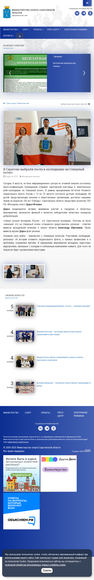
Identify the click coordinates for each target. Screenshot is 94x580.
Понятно (47, 570)
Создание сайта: (78, 451)
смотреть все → (9, 48)
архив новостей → (12, 297)
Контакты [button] (8, 36)
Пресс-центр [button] (54, 29)
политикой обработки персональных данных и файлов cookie (35, 564)
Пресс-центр (11, 103)
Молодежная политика (31, 176)
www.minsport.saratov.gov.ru (18, 441)
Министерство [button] (11, 29)
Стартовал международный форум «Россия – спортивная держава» (63, 305)
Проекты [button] (38, 29)
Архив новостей (23, 103)
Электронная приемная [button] (76, 29)
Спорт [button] (26, 29)
